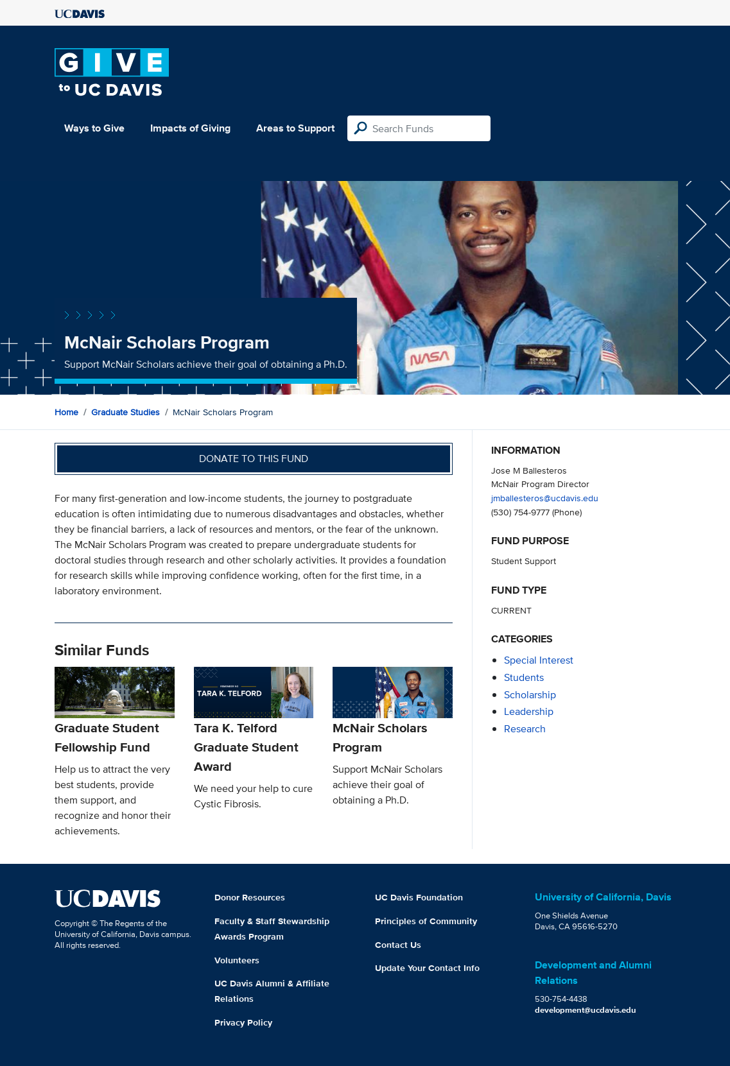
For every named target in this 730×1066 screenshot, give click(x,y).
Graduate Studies (125, 412)
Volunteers (236, 960)
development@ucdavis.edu (585, 1010)
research (525, 728)
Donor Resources (249, 897)
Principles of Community (426, 921)
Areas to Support (295, 128)
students (524, 677)
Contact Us (398, 944)
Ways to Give (94, 128)
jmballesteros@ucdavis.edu (544, 497)
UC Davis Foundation (419, 897)
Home (66, 412)
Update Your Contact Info (427, 967)
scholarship (530, 694)
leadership (528, 711)
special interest (538, 660)
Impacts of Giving (190, 128)
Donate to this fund (253, 458)
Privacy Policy (243, 1022)
